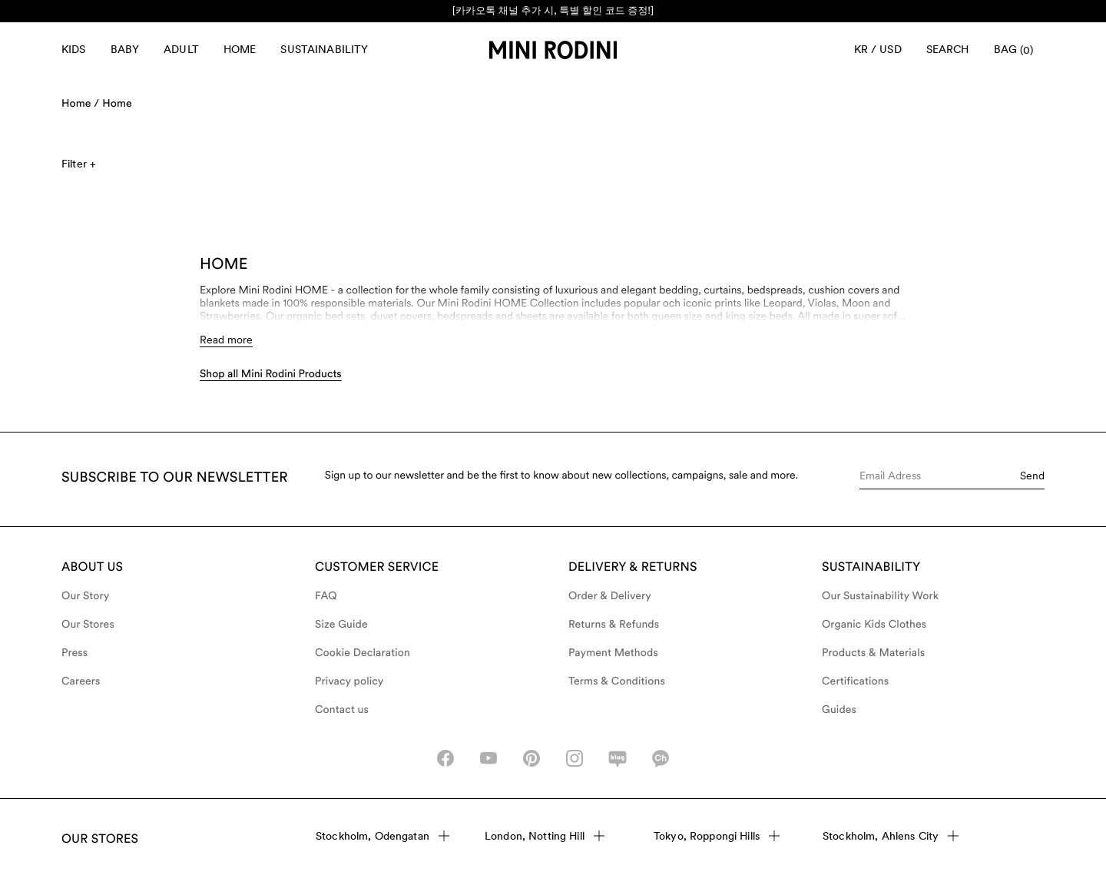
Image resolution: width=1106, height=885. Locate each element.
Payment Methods (613, 653)
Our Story (85, 596)
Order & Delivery (609, 596)
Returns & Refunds (613, 624)
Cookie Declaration (362, 653)
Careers (81, 681)
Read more (226, 339)
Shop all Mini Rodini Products (271, 374)
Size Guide (341, 624)
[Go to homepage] (553, 49)
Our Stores (87, 624)
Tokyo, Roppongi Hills (717, 836)
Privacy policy (349, 681)
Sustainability (324, 49)
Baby (125, 49)
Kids (73, 49)
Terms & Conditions (616, 681)
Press (74, 653)
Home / (80, 104)
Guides (839, 710)
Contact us (342, 710)
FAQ (326, 596)
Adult (181, 49)
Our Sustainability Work (880, 596)
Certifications (855, 681)
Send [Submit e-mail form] (1032, 475)
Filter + (78, 163)
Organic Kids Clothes (874, 624)
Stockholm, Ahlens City (891, 836)
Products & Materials (873, 653)
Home (240, 49)
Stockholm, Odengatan (382, 836)
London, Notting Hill (544, 836)
